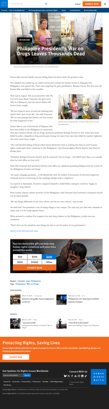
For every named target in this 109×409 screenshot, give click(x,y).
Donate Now (92, 4)
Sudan (65, 10)
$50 (20, 256)
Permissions (37, 381)
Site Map (45, 381)
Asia (28, 281)
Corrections (16, 381)
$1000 (34, 262)
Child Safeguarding (56, 381)
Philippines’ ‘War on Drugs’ (27, 283)
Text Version (7, 385)
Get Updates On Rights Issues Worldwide (25, 371)
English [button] (78, 4)
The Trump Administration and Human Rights (44, 10)
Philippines (36, 281)
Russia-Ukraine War (91, 10)
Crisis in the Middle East (18, 10)
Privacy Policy (26, 381)
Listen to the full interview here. (24, 231)
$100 (34, 256)
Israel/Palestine (76, 10)
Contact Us (6, 381)
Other (49, 262)
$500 (20, 262)
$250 (49, 256)
